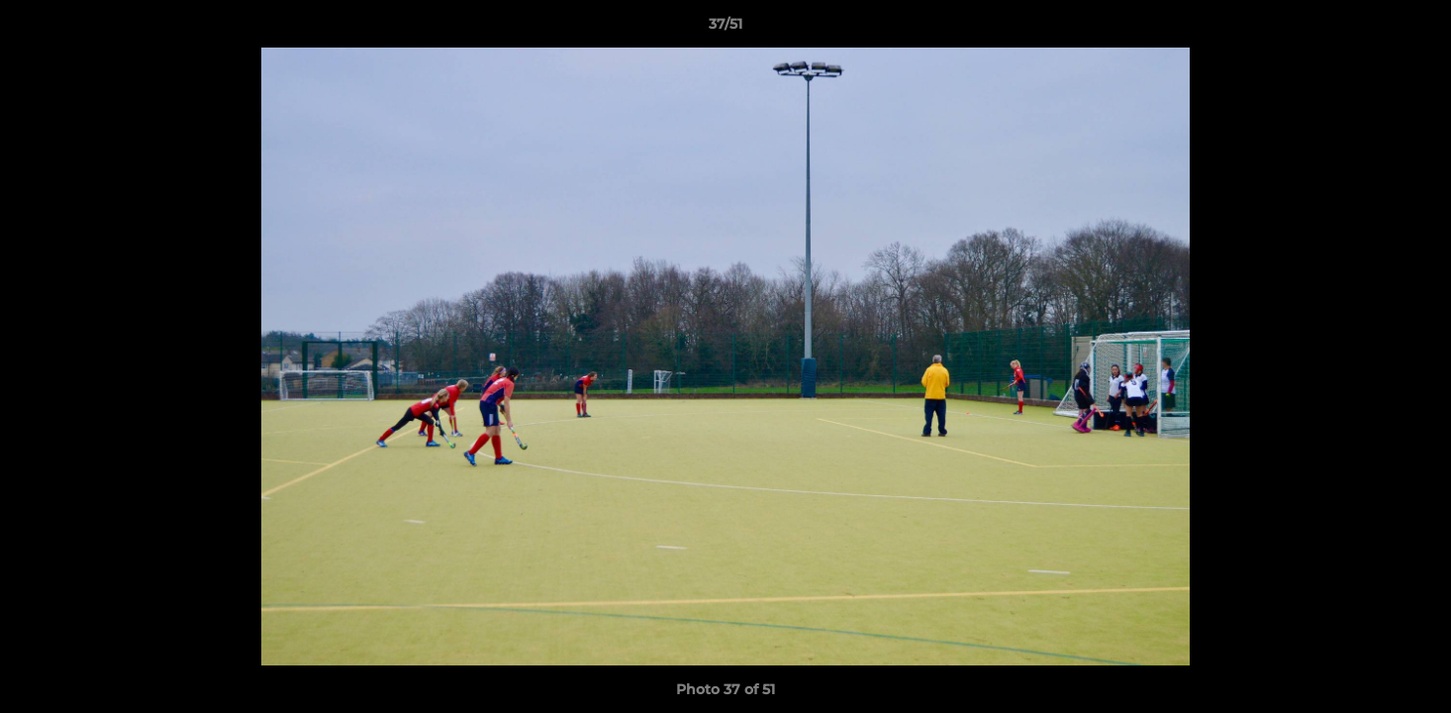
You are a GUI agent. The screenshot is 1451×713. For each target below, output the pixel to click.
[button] (1415, 29)
